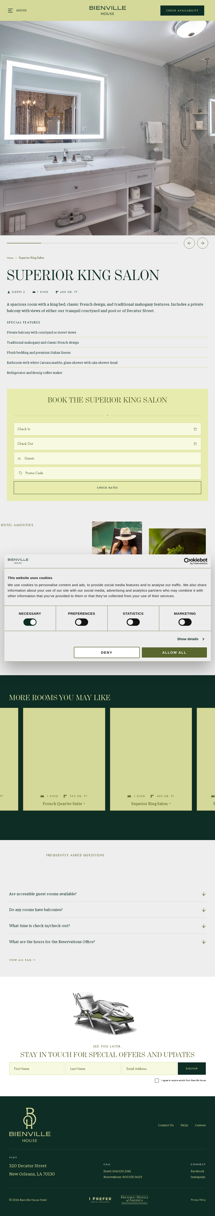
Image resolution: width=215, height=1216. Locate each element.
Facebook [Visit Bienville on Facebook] (197, 1171)
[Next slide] (202, 243)
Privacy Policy (198, 1199)
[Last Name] (93, 1068)
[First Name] (36, 1068)
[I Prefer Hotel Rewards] (100, 1199)
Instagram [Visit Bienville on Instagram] (198, 1177)
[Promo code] (107, 473)
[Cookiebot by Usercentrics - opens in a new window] (187, 561)
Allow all (174, 652)
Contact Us (166, 1125)
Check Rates (107, 487)
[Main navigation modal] (17, 10)
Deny (107, 652)
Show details (187, 639)
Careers (200, 1125)
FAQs (184, 1125)
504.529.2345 (121, 1171)
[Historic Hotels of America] (134, 1200)
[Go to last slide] (189, 243)
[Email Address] (149, 1068)
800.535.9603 (132, 1177)
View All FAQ (22, 960)
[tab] (24, 243)
